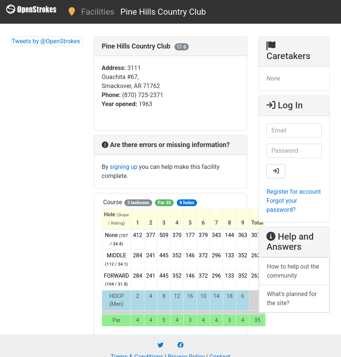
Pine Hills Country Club (163, 12)
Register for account (293, 191)
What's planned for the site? (292, 298)
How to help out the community (293, 271)
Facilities (97, 12)
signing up (123, 166)
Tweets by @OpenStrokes (46, 41)
